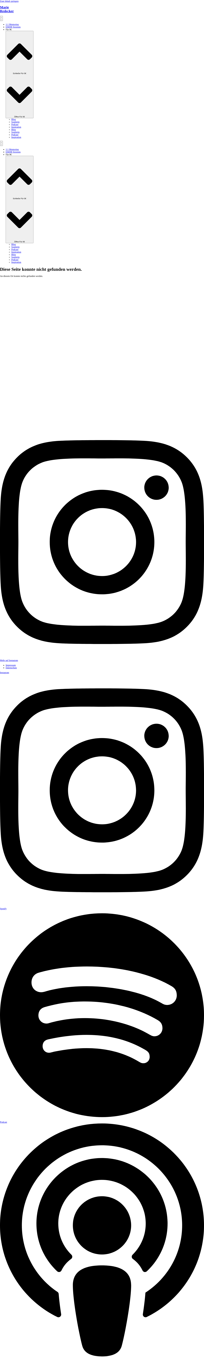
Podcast (14, 124)
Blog (13, 119)
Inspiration (16, 127)
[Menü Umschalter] (1, 18)
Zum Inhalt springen (9, 1)
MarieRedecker (7, 9)
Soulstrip (15, 122)
